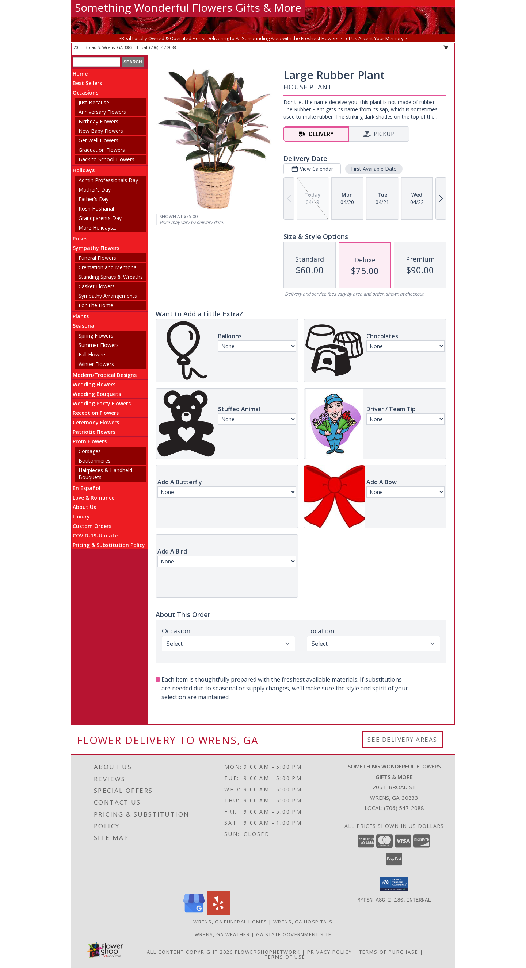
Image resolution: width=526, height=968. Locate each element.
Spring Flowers (96, 335)
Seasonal (84, 325)
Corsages (90, 451)
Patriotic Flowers (94, 431)
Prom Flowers (90, 441)
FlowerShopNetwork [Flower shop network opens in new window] (267, 952)
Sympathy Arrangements (108, 295)
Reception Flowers (96, 412)
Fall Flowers (93, 354)
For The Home (96, 305)
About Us (84, 507)
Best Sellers (87, 83)
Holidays (84, 170)
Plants (81, 316)
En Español (86, 488)
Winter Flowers (96, 363)
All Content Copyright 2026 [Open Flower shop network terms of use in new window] (190, 952)
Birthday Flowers (98, 121)
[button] (394, 884)
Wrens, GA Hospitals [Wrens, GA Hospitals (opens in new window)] (303, 921)
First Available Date (374, 168)
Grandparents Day (100, 218)
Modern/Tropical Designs (105, 374)
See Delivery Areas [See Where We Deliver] (402, 739)
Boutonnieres (95, 460)
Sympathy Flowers (96, 247)
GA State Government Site (293, 934)
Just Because (94, 102)
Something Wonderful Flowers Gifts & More (188, 7)
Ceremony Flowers (96, 422)
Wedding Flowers (94, 384)
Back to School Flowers (106, 159)
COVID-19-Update (95, 535)
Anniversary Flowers (102, 111)
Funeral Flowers (97, 257)
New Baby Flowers (101, 130)
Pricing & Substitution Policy (109, 544)
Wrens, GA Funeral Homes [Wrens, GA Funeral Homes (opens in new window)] (230, 921)
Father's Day (93, 199)
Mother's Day (95, 189)
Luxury (81, 516)
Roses (80, 238)
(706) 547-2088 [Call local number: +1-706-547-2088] (162, 47)
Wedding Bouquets (97, 393)
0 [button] (447, 47)
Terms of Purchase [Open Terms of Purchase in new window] (388, 952)
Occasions (85, 92)
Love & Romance (93, 497)
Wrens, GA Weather (222, 934)
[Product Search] (96, 62)
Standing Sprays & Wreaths (111, 276)
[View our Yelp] (218, 912)
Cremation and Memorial (108, 267)
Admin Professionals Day (108, 180)
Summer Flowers (99, 345)
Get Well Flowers (98, 140)
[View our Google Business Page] (194, 912)
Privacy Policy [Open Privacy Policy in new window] (329, 952)
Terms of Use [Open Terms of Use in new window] (285, 956)
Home (80, 73)
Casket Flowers (97, 286)
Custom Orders (92, 525)
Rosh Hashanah (97, 208)
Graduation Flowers (102, 149)
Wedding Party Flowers (102, 403)
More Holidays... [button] (97, 227)
